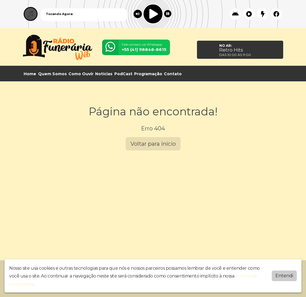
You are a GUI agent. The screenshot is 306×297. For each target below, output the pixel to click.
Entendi (284, 275)
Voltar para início (153, 143)
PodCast (123, 73)
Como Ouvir (80, 73)
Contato (173, 73)
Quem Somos (52, 73)
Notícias (103, 73)
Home (30, 73)
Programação (148, 73)
